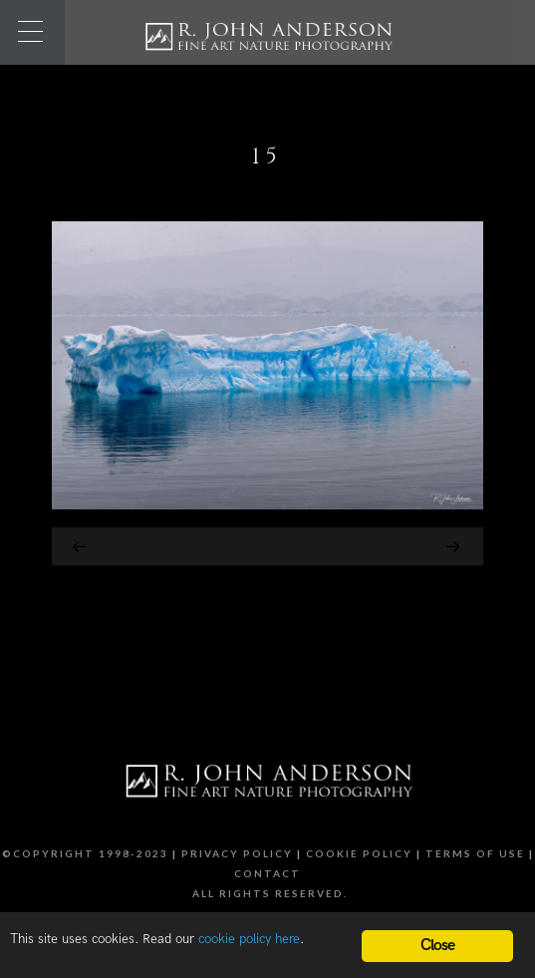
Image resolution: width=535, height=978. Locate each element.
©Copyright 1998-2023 (85, 853)
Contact (267, 873)
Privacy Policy (237, 853)
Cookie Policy (359, 853)
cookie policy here (249, 939)
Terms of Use (475, 853)
